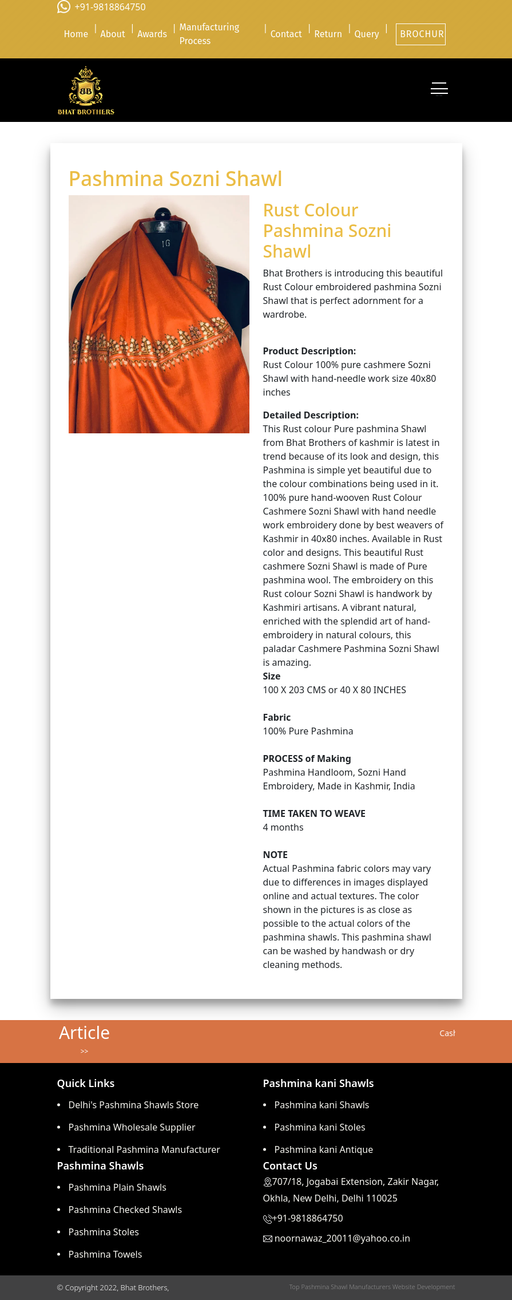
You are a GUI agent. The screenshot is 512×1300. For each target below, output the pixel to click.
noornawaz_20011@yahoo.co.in (342, 1238)
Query (367, 34)
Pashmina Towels (105, 1254)
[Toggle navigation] (439, 90)
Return (328, 34)
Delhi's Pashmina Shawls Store (134, 1105)
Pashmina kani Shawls (322, 1105)
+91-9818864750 (110, 7)
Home (75, 34)
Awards (152, 34)
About (113, 34)
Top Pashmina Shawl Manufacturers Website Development (372, 1286)
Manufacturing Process (209, 34)
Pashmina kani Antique (324, 1149)
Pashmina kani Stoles (320, 1127)
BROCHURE (423, 34)
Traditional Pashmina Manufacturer (144, 1149)
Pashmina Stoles (104, 1232)
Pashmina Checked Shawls (125, 1209)
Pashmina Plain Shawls (117, 1187)
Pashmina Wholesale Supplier (132, 1127)
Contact (286, 34)
